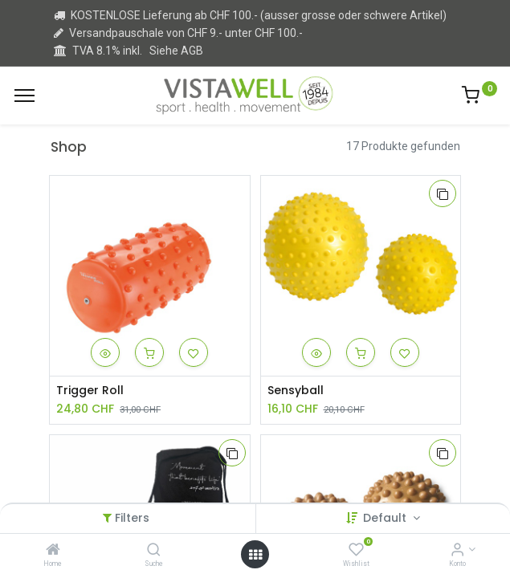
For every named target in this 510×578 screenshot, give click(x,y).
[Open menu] (255, 554)
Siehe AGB (176, 50)
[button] (105, 352)
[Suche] (153, 550)
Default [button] (386, 518)
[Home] (53, 550)
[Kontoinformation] (457, 550)
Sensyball (295, 390)
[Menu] (24, 95)
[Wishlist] (356, 550)
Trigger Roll (90, 390)
